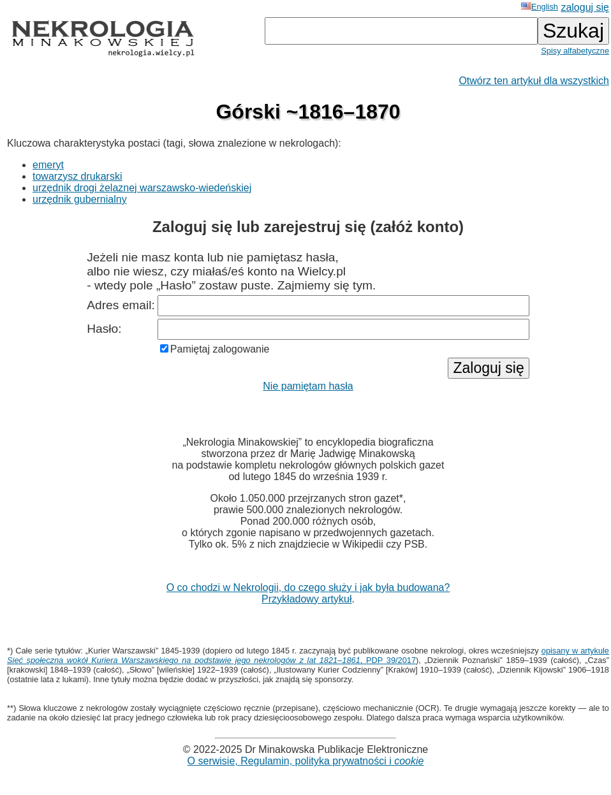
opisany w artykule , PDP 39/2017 (308, 655)
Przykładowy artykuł (306, 599)
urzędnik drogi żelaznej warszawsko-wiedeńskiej (142, 187)
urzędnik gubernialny (80, 199)
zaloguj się (585, 7)
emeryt (48, 164)
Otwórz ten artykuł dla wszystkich (534, 80)
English (539, 6)
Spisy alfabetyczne (575, 50)
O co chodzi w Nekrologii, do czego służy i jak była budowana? (308, 587)
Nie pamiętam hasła (308, 386)
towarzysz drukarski (77, 176)
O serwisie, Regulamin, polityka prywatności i (306, 760)
